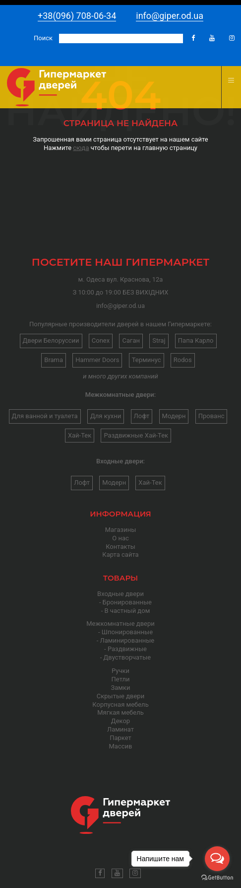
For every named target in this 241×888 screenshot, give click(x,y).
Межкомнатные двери (120, 623)
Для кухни (105, 416)
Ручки (120, 670)
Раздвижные (127, 649)
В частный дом (127, 610)
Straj (158, 340)
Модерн (174, 416)
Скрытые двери (120, 696)
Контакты (120, 546)
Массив (120, 746)
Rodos (183, 360)
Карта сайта (120, 554)
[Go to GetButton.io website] (217, 878)
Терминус (146, 360)
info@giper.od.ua (169, 15)
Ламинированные (127, 640)
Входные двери (120, 593)
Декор (120, 721)
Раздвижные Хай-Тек (136, 435)
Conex (101, 340)
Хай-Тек (79, 435)
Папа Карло (196, 340)
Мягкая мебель (120, 712)
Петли (121, 679)
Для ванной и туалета (45, 416)
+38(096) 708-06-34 (77, 15)
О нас (120, 538)
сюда (81, 147)
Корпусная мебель (120, 704)
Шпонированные (127, 632)
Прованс (211, 416)
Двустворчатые (127, 657)
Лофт (142, 416)
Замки (120, 687)
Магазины (120, 529)
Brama (53, 360)
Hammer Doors (97, 360)
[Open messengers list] (217, 858)
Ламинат (120, 729)
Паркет (120, 737)
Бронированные (127, 602)
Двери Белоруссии (51, 340)
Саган (131, 340)
